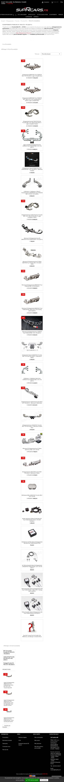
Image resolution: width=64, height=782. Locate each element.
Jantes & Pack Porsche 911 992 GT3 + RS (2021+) (8, 658)
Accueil (3, 2)
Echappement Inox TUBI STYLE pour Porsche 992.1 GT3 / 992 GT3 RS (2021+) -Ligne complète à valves (32, 216)
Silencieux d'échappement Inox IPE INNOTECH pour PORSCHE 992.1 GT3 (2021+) (32, 238)
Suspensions (29, 16)
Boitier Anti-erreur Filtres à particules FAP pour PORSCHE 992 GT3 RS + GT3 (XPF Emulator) (32, 520)
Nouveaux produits (7, 740)
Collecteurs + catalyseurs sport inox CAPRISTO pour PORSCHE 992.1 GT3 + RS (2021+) (32, 380)
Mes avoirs (37, 740)
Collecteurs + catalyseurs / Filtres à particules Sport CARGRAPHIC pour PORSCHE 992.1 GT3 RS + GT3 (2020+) (32, 193)
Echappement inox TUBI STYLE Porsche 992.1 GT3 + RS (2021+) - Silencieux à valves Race (32, 402)
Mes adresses (37, 743)
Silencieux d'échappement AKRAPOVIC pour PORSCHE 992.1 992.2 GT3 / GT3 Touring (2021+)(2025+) (32, 310)
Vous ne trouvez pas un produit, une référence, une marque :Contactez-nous (32, 636)
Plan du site (5, 749)
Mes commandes (38, 737)
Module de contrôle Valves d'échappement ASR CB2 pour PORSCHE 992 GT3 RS (32, 542)
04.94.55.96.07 (57, 766)
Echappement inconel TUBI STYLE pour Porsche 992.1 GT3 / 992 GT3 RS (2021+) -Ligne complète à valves (32, 123)
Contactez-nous (6, 746)
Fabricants (5, 743)
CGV (19, 740)
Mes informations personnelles (38, 747)
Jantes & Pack (31, 14)
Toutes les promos (6, 726)
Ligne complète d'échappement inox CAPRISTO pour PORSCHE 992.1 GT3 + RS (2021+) (32, 146)
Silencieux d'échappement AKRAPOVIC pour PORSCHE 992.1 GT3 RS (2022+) (32, 285)
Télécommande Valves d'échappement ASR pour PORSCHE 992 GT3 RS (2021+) (32, 612)
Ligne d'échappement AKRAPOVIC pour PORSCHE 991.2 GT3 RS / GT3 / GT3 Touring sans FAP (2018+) (9, 686)
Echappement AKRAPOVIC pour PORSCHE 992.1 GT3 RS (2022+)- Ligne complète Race (32, 75)
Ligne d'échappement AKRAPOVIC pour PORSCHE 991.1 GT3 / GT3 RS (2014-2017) (9, 719)
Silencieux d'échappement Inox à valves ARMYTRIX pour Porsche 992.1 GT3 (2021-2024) (32, 263)
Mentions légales (22, 737)
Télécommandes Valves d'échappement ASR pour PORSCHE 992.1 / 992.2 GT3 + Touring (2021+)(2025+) (32, 590)
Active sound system (42, 14)
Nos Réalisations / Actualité (19, 2)
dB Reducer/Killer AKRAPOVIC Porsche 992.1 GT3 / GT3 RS (32, 496)
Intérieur (36, 16)
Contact (3, 3)
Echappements (53, 14)
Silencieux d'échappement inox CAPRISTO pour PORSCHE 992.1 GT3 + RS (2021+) (32, 332)
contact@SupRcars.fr (55, 769)
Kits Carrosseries (22, 14)
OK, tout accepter (32, 780)
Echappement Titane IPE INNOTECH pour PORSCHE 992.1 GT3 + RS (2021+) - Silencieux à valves (32, 169)
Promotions (5, 737)
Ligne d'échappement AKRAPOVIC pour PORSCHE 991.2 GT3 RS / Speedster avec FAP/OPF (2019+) (9, 702)
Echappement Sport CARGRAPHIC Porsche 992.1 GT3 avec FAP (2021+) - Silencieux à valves (32, 356)
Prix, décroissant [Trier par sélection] (51, 54)
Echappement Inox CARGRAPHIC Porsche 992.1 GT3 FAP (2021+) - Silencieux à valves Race (32, 426)
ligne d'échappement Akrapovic (23, 33)
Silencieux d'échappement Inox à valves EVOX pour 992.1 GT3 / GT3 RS (32, 449)
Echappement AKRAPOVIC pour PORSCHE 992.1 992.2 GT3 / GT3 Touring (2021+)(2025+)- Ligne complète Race (32, 99)
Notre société (9, 2)
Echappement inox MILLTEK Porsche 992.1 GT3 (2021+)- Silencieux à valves (32, 472)
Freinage (60, 14)
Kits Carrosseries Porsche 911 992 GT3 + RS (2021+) (8, 652)
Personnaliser (44, 780)
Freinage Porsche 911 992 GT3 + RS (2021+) (8, 663)
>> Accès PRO (9, 3)
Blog (62, 2)
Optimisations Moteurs (8, 15)
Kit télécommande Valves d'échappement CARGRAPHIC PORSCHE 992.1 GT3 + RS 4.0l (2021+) (32, 567)
